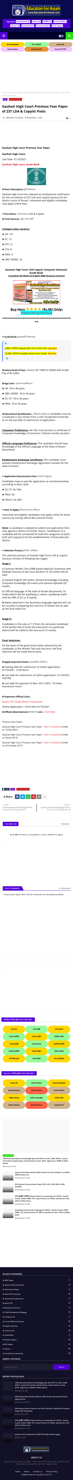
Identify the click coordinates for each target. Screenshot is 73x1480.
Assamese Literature (37, 1308)
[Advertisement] (37, 70)
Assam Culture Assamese (37, 1285)
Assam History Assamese (37, 1298)
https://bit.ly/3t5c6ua (36, 313)
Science (37, 1349)
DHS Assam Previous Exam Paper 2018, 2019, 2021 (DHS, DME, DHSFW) (40, 1185)
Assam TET (37, 1303)
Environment (37, 1330)
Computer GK (37, 1317)
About (26, 1471)
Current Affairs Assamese (37, 1321)
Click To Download (53, 726)
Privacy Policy (52, 1471)
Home (4, 92)
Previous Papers (43, 25)
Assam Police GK (23, 21)
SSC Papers (37, 1344)
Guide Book (37, 1335)
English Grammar (37, 1326)
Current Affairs (60, 21)
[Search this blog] (28, 1367)
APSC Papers (57, 25)
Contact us (37, 1471)
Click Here (49, 711)
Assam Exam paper (37, 1289)
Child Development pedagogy (37, 1312)
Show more (65, 824)
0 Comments (64, 888)
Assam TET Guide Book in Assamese (22, 701)
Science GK (15, 25)
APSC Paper (37, 1280)
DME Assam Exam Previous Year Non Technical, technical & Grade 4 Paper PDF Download (42, 1409)
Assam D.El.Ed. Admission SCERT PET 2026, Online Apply (37, 1434)
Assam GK (36, 21)
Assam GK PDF (28, 25)
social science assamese (37, 1353)
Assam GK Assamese (37, 1294)
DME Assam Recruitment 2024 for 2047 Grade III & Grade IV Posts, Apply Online (41, 1397)
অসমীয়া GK (47, 21)
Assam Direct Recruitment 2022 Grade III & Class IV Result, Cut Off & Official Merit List (42, 1173)
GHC (5, 99)
